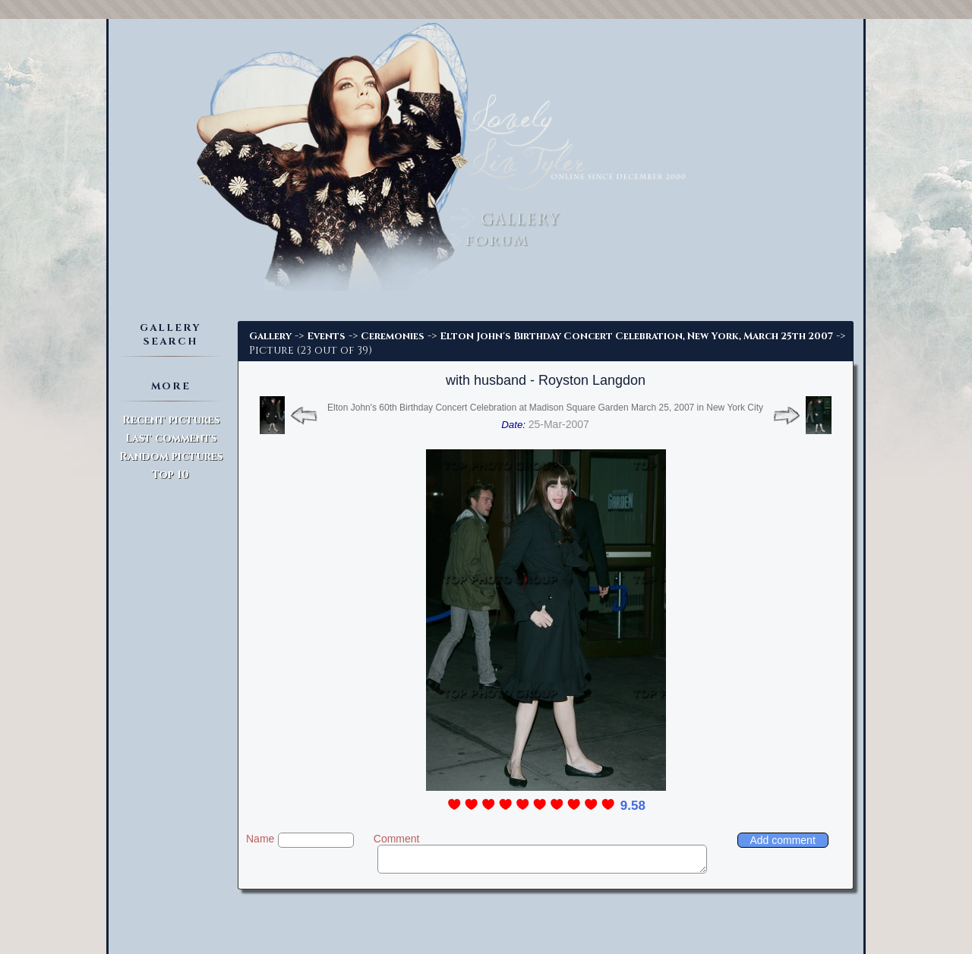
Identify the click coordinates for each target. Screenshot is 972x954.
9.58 (632, 805)
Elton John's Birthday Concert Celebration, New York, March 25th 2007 (636, 336)
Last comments (170, 438)
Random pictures (170, 456)
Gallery (270, 336)
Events (326, 336)
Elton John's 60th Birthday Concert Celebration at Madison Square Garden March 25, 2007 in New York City (545, 407)
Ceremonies (392, 336)
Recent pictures (170, 420)
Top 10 (170, 475)
